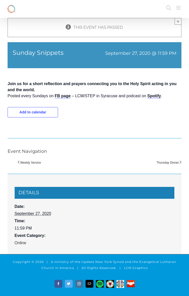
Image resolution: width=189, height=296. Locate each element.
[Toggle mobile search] (168, 7)
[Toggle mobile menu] (178, 7)
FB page (63, 96)
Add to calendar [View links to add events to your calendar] (32, 112)
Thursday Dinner (167, 162)
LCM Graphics (136, 268)
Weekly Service (30, 162)
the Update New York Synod (99, 262)
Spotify (154, 96)
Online (20, 243)
